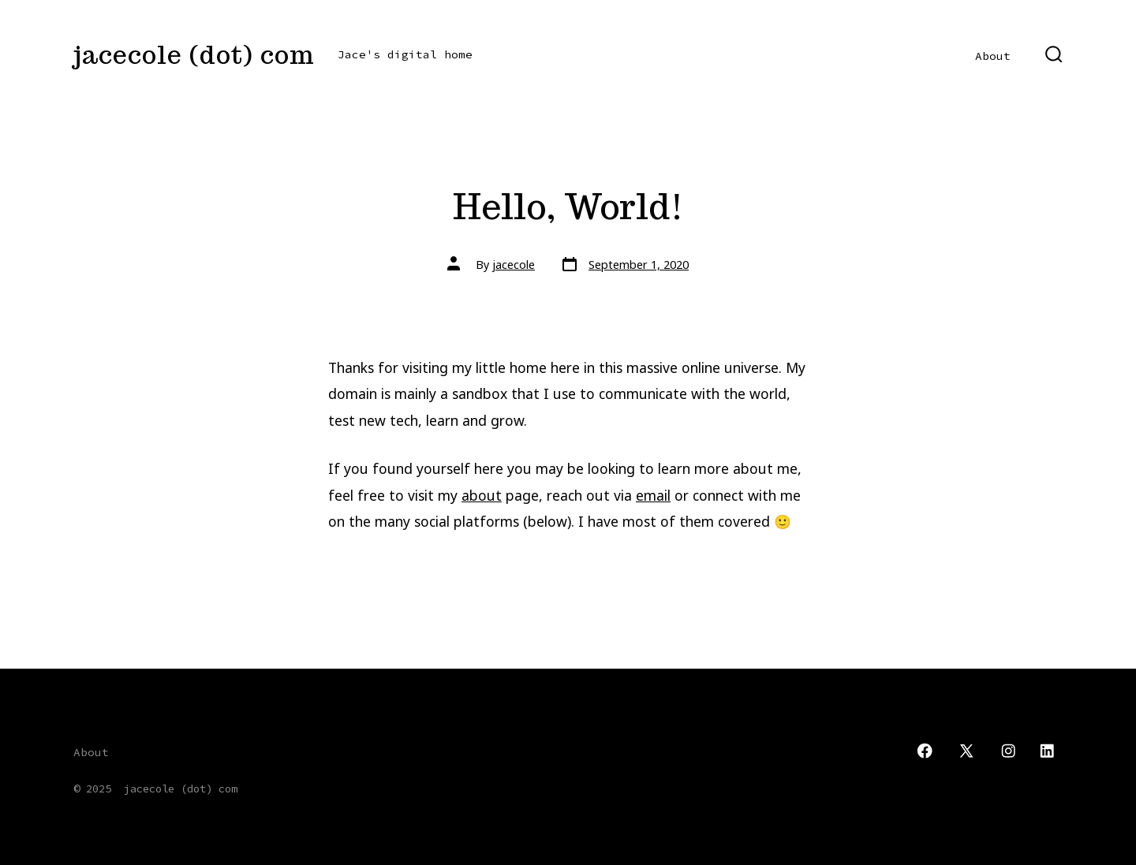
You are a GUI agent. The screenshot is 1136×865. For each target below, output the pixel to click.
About (993, 56)
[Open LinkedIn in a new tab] (1047, 751)
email (653, 495)
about (482, 495)
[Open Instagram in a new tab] (1008, 751)
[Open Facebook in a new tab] (925, 751)
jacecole (513, 264)
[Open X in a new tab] (966, 751)
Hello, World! (568, 206)
